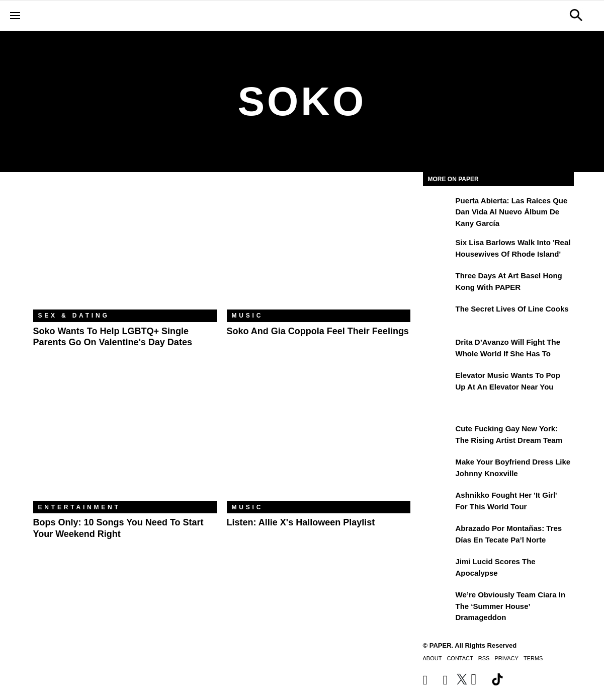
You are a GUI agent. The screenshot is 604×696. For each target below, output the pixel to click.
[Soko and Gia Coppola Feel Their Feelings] (318, 248)
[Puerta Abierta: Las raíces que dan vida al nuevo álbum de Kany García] (438, 207)
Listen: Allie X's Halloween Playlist (301, 522)
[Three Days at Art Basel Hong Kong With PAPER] (438, 282)
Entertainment (79, 507)
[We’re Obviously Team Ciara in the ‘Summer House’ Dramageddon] (438, 601)
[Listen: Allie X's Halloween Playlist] (318, 440)
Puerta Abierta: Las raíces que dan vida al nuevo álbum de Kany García (512, 211)
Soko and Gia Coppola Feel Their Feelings (318, 331)
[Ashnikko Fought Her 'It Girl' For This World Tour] (438, 502)
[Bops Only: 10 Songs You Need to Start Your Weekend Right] (125, 440)
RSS (484, 658)
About (432, 658)
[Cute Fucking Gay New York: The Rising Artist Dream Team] (438, 435)
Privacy (506, 658)
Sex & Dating (74, 315)
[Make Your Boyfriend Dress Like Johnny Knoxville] (438, 469)
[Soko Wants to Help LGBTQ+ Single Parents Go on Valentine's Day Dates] (125, 248)
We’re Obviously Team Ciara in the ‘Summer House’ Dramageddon (511, 606)
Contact (460, 658)
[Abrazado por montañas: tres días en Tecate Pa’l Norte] (438, 535)
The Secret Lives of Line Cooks (512, 308)
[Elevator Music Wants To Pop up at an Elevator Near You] (438, 382)
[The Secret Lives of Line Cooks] (438, 316)
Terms (533, 658)
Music (248, 315)
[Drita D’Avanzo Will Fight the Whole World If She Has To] (438, 349)
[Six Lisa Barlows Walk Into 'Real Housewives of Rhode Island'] (438, 249)
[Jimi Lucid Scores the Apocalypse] (438, 568)
